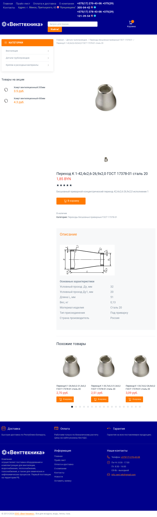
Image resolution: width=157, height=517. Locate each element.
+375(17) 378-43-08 (89, 11)
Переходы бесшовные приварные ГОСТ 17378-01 (111, 40)
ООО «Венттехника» (24, 513)
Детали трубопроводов (76, 40)
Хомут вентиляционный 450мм (29, 98)
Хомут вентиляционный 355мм (29, 87)
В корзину (73, 200)
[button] (65, 399)
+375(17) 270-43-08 (89, 3)
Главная (60, 40)
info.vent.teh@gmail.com (123, 474)
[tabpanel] (71, 376)
